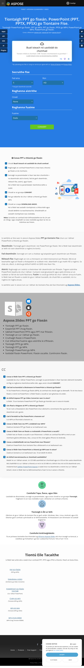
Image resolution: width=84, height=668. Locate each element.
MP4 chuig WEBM (15, 618)
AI (3, 46)
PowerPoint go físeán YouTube (15, 590)
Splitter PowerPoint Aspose (27, 467)
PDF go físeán (15, 570)
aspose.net (45, 32)
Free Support (30, 650)
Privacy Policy (68, 64)
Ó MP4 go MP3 (15, 599)
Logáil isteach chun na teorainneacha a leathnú (42, 56)
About (5, 652)
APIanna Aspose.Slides (46, 536)
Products (16, 650)
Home (5, 650)
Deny (70, 660)
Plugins (3, 50)
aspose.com (37, 32)
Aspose (8, 3)
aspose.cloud (56, 32)
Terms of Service (56, 64)
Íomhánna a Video (15, 579)
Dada (15, 118)
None (15, 101)
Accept (62, 654)
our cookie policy (58, 650)
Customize (53, 660)
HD (45, 82)
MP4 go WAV (15, 608)
